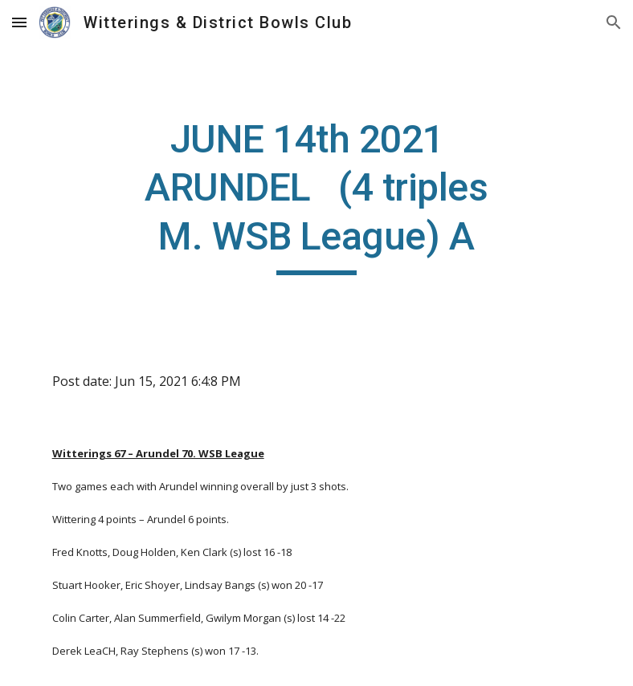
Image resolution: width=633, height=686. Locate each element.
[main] (316, 195)
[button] (19, 22)
